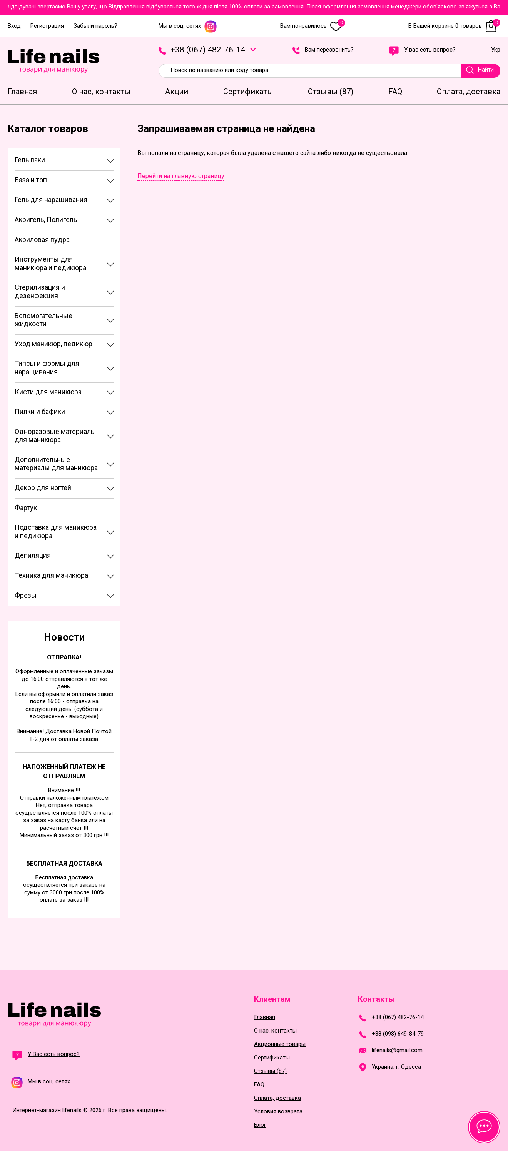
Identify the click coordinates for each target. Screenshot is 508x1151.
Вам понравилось (312, 26)
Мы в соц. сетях (188, 26)
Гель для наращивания (51, 199)
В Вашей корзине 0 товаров (454, 26)
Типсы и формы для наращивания (47, 367)
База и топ (31, 180)
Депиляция (33, 555)
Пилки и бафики (40, 411)
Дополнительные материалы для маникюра (56, 463)
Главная (264, 1017)
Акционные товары (280, 1044)
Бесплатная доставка (64, 863)
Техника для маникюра (51, 575)
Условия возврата (278, 1111)
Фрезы (26, 595)
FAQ (259, 1085)
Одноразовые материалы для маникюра (55, 435)
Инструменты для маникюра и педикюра (50, 263)
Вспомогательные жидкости (43, 320)
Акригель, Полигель (46, 219)
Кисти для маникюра (48, 392)
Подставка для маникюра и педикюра (56, 531)
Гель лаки (30, 160)
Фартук (26, 508)
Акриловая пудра (42, 239)
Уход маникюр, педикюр (53, 344)
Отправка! (64, 657)
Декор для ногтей (43, 488)
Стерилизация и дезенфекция (40, 291)
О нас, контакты (275, 1031)
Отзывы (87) (270, 1071)
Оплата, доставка (277, 1098)
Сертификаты (272, 1058)
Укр (495, 50)
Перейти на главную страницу (180, 176)
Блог (260, 1125)
